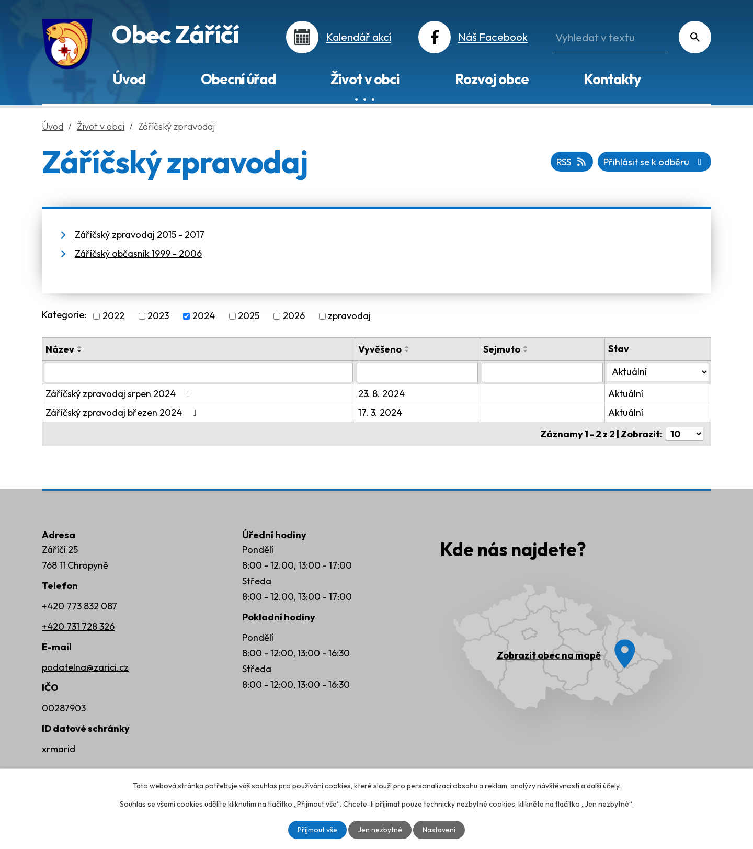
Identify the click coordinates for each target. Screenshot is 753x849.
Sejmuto (501, 349)
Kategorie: (64, 315)
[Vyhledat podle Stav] (658, 372)
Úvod (128, 79)
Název (59, 349)
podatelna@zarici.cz (85, 667)
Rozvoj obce (492, 79)
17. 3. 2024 (380, 412)
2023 (158, 316)
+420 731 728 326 (78, 626)
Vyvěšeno (380, 349)
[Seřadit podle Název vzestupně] (80, 347)
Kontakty (612, 79)
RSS (572, 162)
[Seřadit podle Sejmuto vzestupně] (526, 347)
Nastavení (439, 829)
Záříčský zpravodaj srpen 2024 (120, 394)
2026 (294, 316)
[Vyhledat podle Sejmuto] (542, 372)
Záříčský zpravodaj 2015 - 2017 (139, 235)
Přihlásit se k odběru (654, 162)
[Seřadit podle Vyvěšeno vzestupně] (407, 347)
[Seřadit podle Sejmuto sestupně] (526, 351)
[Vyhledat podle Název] (198, 372)
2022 (113, 316)
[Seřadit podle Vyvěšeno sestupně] (407, 351)
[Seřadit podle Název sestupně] (80, 351)
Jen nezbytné (380, 829)
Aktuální (625, 394)
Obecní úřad (238, 79)
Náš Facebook (493, 36)
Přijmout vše (317, 829)
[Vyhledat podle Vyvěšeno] (417, 372)
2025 (248, 316)
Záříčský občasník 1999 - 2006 (138, 253)
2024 (203, 316)
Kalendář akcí (358, 36)
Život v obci (365, 79)
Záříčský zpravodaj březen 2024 (123, 412)
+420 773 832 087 (79, 606)
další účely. (604, 785)
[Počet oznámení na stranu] (684, 434)
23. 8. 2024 (381, 394)
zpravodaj (349, 316)
